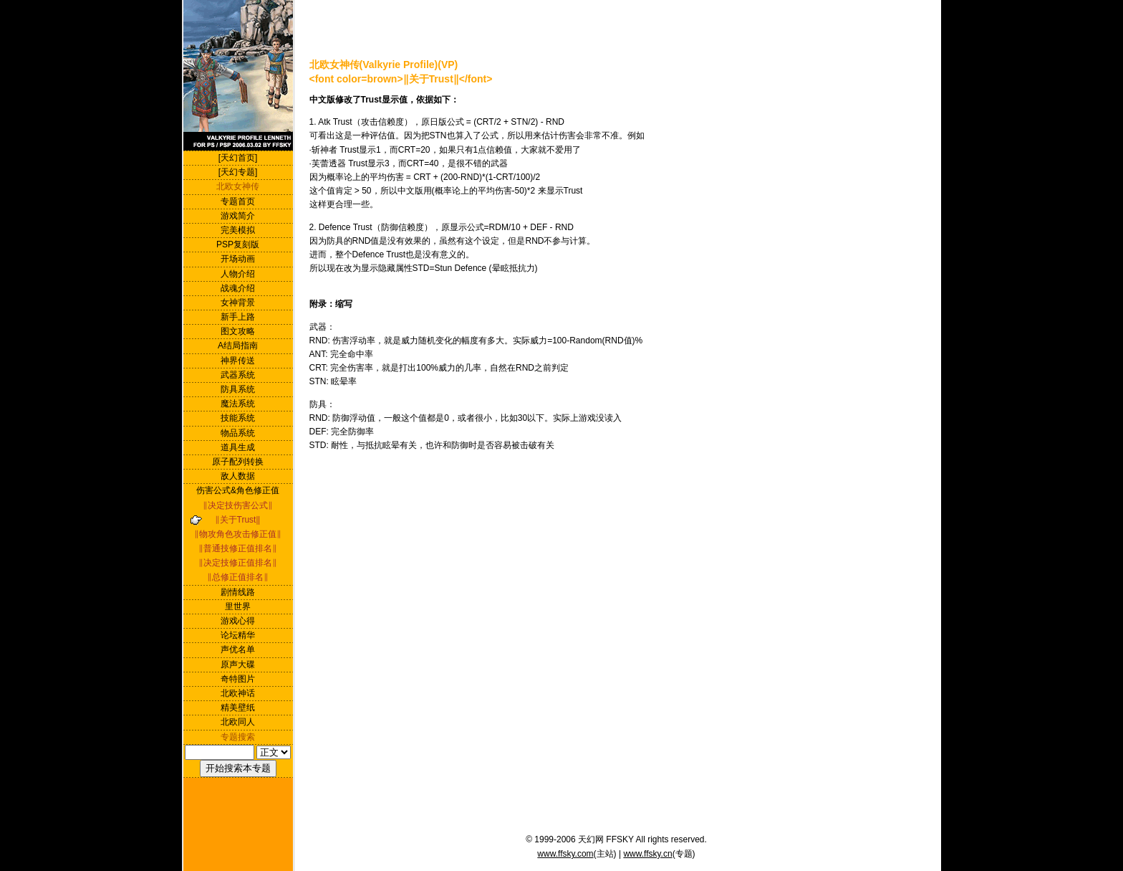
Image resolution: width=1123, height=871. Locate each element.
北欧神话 (238, 693)
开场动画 (238, 259)
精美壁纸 (238, 708)
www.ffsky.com (565, 854)
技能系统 (238, 418)
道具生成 (238, 447)
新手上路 (238, 317)
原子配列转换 (238, 462)
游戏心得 (238, 621)
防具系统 (238, 389)
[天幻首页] (238, 158)
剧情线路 (238, 592)
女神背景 (238, 303)
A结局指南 (238, 346)
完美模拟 (238, 230)
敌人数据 (238, 476)
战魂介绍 (238, 288)
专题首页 (238, 201)
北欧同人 (238, 722)
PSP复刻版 (237, 244)
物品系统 (238, 433)
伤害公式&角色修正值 (237, 490)
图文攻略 (238, 331)
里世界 (238, 606)
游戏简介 (238, 216)
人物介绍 (238, 274)
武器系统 (238, 375)
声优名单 (238, 649)
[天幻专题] (238, 172)
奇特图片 (238, 679)
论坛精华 (238, 635)
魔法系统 (238, 404)
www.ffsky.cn (647, 854)
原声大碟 (238, 665)
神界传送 (238, 361)
